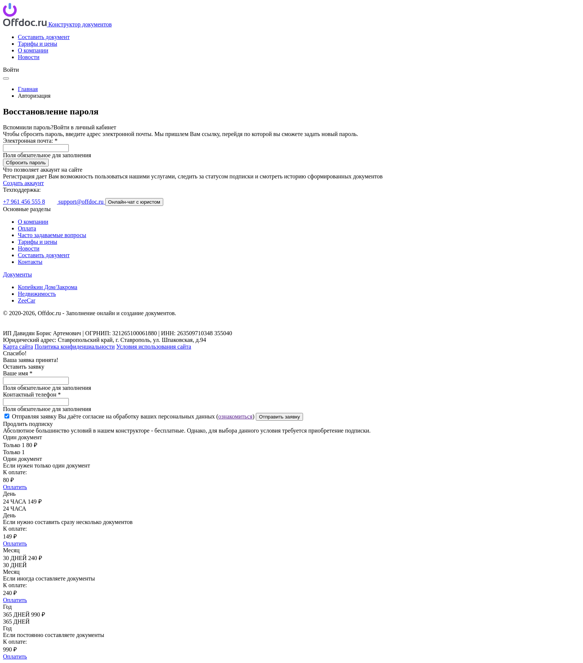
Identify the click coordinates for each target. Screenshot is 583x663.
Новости (28, 57)
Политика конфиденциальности (75, 346)
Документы (17, 274)
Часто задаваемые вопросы (52, 235)
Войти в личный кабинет (85, 127)
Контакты (30, 262)
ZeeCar (26, 300)
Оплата (27, 228)
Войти (11, 70)
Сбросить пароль (26, 162)
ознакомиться (235, 416)
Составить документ (44, 37)
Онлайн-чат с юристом (134, 202)
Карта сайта (18, 346)
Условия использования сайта (153, 346)
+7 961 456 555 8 (24, 201)
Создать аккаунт (23, 183)
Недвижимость (37, 294)
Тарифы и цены (37, 44)
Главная (28, 89)
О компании (33, 50)
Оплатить (15, 487)
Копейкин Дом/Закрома (47, 287)
